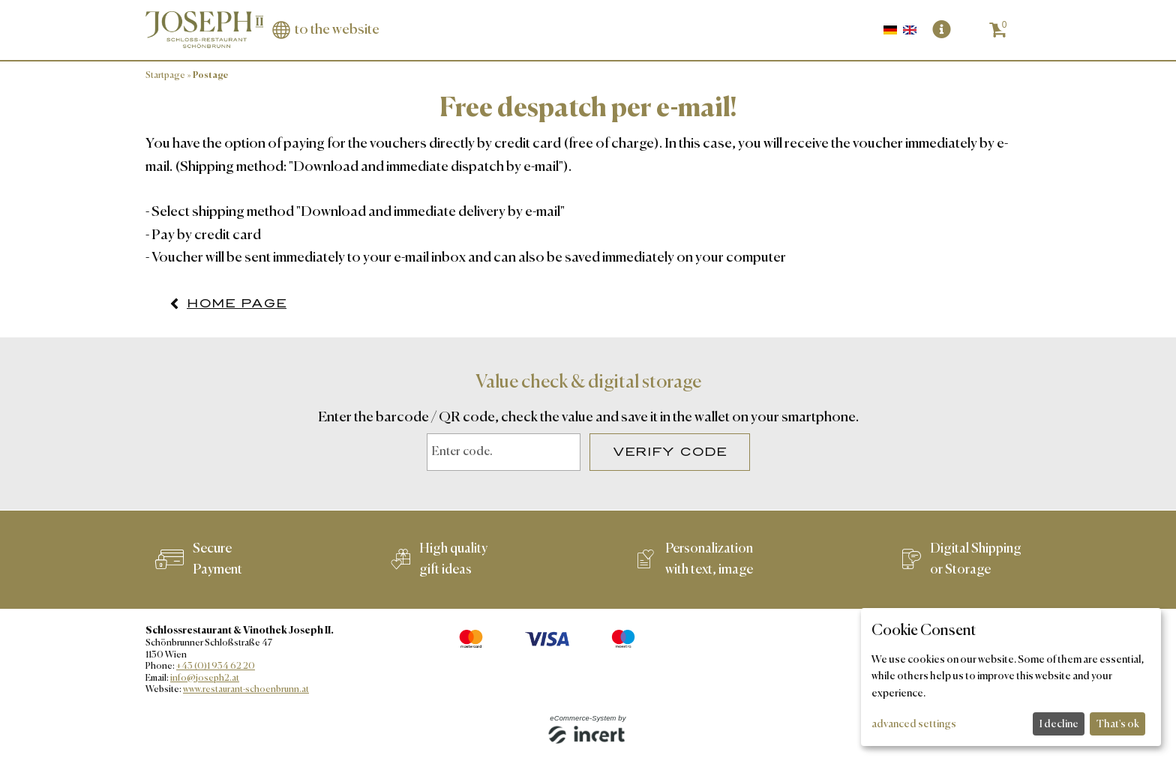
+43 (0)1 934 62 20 (215, 666)
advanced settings (914, 724)
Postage (210, 75)
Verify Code (670, 452)
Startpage (165, 75)
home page (236, 304)
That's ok (1117, 724)
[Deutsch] (891, 29)
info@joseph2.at (204, 678)
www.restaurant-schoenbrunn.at (246, 689)
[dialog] (1011, 677)
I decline (1059, 724)
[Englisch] (909, 29)
